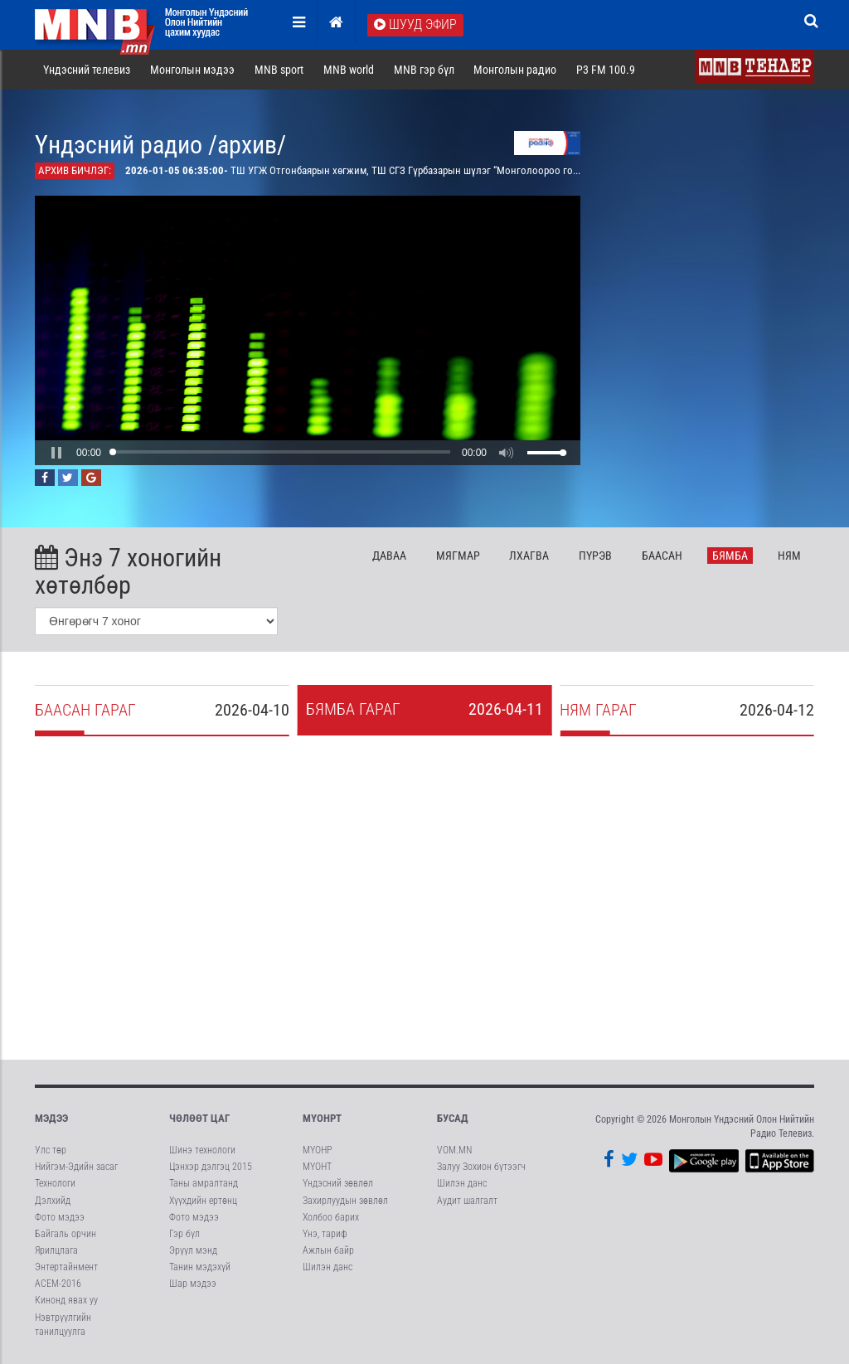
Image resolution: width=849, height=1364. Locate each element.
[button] (56, 452)
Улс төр (50, 1150)
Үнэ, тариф (325, 1234)
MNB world (348, 69)
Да (389, 555)
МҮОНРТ (322, 1118)
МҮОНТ (317, 1166)
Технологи (55, 1183)
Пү (595, 555)
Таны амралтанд (203, 1183)
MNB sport (279, 69)
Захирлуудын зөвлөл (345, 1200)
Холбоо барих (331, 1217)
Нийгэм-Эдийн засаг (76, 1166)
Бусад (452, 1118)
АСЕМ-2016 (58, 1283)
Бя (730, 555)
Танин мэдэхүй (199, 1267)
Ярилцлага (56, 1250)
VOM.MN (454, 1150)
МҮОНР (317, 1150)
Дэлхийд (52, 1200)
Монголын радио (514, 69)
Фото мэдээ (60, 1217)
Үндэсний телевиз (86, 69)
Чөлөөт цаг (199, 1118)
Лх (529, 555)
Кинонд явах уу (66, 1300)
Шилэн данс (327, 1267)
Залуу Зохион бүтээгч (481, 1166)
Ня (789, 555)
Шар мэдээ (192, 1283)
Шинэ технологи (202, 1150)
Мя (458, 555)
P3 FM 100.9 (605, 69)
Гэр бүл (184, 1234)
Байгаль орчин (65, 1234)
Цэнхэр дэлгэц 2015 (210, 1166)
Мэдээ (51, 1118)
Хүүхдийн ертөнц (203, 1200)
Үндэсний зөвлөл (338, 1183)
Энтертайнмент (66, 1267)
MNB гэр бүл (424, 69)
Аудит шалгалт (467, 1200)
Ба (662, 555)
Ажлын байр (328, 1250)
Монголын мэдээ (192, 69)
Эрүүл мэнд (193, 1250)
